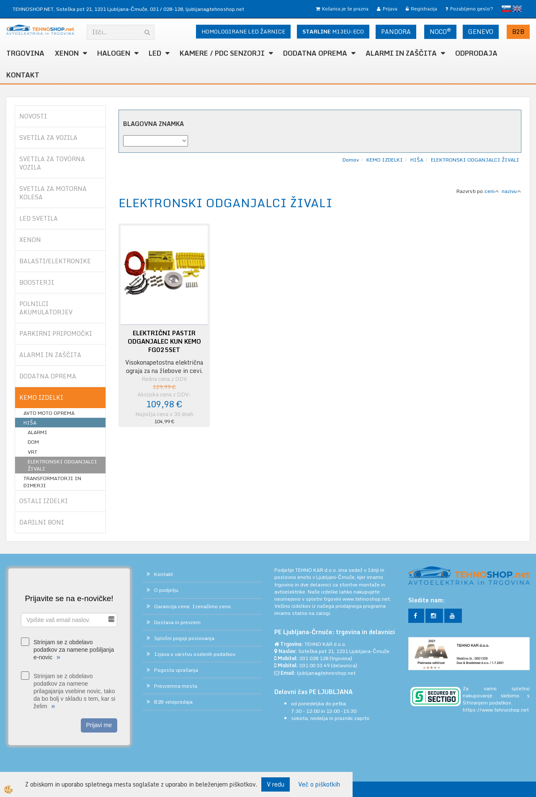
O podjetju (166, 590)
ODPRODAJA (476, 53)
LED (155, 53)
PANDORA (396, 31)
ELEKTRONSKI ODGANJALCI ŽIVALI (62, 465)
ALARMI (37, 432)
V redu (275, 784)
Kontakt (22, 74)
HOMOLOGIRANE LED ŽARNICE (243, 31)
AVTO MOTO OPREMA (49, 413)
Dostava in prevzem (177, 622)
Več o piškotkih (319, 784)
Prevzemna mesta (175, 686)
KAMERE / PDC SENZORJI (222, 53)
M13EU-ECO (333, 31)
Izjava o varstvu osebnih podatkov (194, 654)
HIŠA (29, 423)
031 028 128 (313, 658)
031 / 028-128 (166, 9)
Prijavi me (99, 725)
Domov (351, 160)
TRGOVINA (25, 53)
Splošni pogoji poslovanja (184, 638)
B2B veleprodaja (173, 702)
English (517, 8)
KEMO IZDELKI (384, 160)
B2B (518, 31)
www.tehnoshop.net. (367, 599)
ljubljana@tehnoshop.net (215, 9)
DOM (33, 442)
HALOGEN (113, 53)
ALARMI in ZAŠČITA (401, 53)
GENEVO (480, 31)
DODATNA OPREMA (315, 53)
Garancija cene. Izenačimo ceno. (193, 606)
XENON (67, 53)
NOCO (440, 31)
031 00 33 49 (314, 665)
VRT (32, 452)
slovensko (506, 8)
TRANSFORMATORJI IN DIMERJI (52, 481)
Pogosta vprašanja (176, 670)
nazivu (511, 191)
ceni (491, 191)
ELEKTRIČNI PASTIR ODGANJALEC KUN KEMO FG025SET (164, 341)
